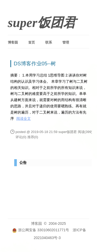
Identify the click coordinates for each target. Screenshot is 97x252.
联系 (48, 42)
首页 (31, 42)
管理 (65, 42)
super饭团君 (42, 22)
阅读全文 (23, 118)
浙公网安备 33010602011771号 (40, 230)
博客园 (13, 42)
